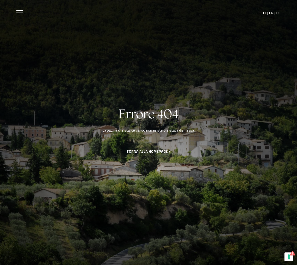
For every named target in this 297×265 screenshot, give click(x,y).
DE (278, 13)
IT (264, 13)
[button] (19, 12)
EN (271, 13)
